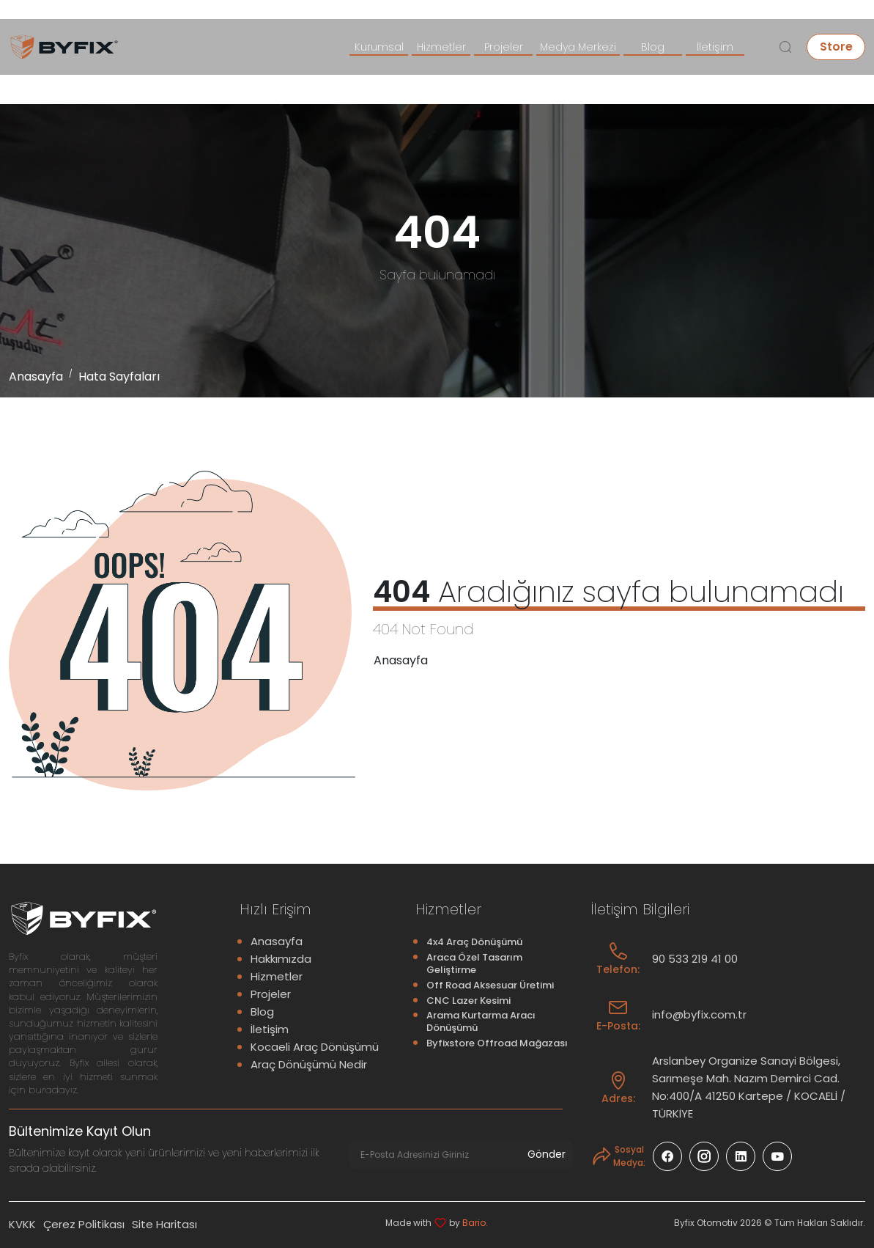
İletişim (715, 47)
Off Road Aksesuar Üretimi (490, 985)
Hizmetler (441, 47)
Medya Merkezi (578, 47)
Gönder (548, 1154)
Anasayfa (36, 376)
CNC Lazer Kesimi (468, 1000)
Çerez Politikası (84, 1223)
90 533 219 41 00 (695, 958)
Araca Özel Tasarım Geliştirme (474, 963)
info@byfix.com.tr (699, 1014)
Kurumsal (379, 47)
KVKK (22, 1223)
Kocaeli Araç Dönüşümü (315, 1046)
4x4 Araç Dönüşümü (474, 942)
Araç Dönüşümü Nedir (309, 1064)
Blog (652, 47)
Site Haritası (164, 1223)
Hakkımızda (281, 958)
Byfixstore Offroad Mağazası (497, 1043)
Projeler (503, 47)
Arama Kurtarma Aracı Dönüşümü (481, 1021)
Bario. (475, 1222)
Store (836, 46)
